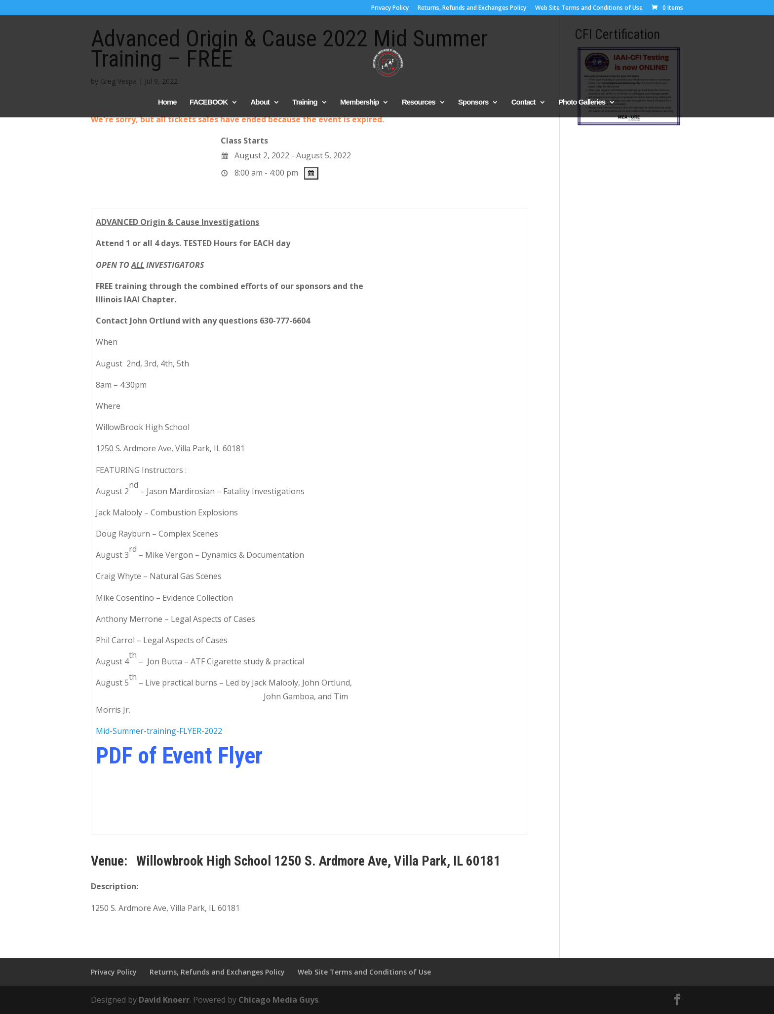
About (260, 102)
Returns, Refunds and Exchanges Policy (472, 8)
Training (304, 102)
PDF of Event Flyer (179, 755)
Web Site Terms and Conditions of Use (589, 8)
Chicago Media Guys (278, 999)
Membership (359, 102)
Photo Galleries (581, 102)
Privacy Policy (390, 8)
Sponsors (473, 102)
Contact (523, 102)
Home (167, 102)
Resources (418, 102)
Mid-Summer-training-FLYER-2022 (159, 730)
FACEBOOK (209, 102)
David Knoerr (164, 999)
